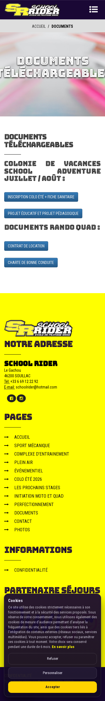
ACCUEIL (39, 26)
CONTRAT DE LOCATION (26, 245)
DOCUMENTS (21, 512)
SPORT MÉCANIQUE (27, 445)
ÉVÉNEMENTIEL (23, 470)
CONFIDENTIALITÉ (26, 570)
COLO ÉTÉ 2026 (23, 479)
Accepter (52, 687)
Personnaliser (52, 673)
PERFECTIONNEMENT (29, 504)
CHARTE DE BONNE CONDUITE (31, 262)
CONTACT (18, 521)
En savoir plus (63, 647)
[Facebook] (11, 398)
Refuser (52, 658)
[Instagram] (21, 398)
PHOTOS (17, 529)
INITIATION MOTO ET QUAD (34, 495)
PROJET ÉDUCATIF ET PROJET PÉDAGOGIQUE (43, 213)
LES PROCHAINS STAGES (32, 487)
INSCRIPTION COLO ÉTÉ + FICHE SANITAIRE (41, 196)
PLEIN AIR (18, 462)
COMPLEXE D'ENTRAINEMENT (36, 453)
